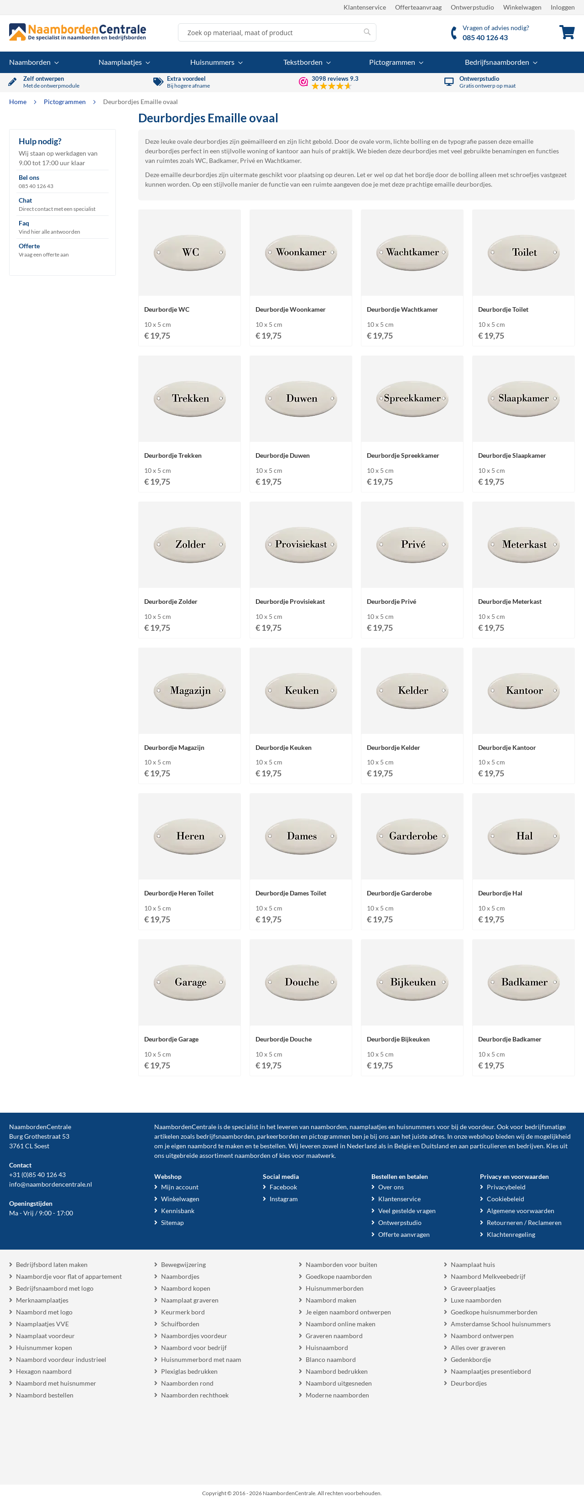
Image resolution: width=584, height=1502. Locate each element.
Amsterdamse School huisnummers (501, 1324)
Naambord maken (331, 1300)
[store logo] (77, 32)
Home (18, 101)
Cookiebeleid (505, 1199)
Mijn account (179, 1187)
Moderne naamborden (337, 1395)
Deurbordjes (469, 1383)
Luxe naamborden (476, 1300)
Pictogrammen (65, 101)
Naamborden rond (187, 1383)
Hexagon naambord (44, 1371)
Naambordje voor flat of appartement (69, 1276)
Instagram (284, 1199)
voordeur (481, 1126)
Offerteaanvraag (418, 7)
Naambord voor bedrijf (194, 1347)
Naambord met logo (44, 1312)
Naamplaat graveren (190, 1300)
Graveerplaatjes (473, 1288)
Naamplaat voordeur (45, 1336)
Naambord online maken (340, 1324)
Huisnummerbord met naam (201, 1359)
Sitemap (172, 1222)
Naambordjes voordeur (194, 1336)
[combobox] (277, 32)
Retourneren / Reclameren (524, 1222)
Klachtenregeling (511, 1234)
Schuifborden (180, 1324)
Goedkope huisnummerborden (494, 1312)
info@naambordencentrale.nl (50, 1184)
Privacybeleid (506, 1187)
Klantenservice (365, 7)
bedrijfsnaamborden (225, 1136)
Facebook (283, 1187)
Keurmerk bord (183, 1312)
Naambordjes (180, 1276)
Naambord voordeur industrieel (61, 1359)
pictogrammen (329, 1136)
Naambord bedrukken (337, 1371)
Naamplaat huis (473, 1264)
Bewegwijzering (183, 1264)
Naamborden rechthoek (195, 1395)
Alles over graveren (478, 1347)
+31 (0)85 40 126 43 (37, 1174)
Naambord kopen (185, 1288)
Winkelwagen (522, 7)
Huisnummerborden (335, 1288)
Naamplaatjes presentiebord (491, 1371)
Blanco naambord (331, 1359)
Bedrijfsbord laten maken (52, 1264)
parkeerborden (278, 1136)
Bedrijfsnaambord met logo (55, 1288)
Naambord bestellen (44, 1395)
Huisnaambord (327, 1347)
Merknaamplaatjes (42, 1300)
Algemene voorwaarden (520, 1210)
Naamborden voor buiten (341, 1264)
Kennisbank (177, 1210)
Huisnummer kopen (44, 1347)
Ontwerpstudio (472, 7)
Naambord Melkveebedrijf (488, 1276)
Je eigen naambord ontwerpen (348, 1312)
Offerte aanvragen (404, 1234)
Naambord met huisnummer (56, 1383)
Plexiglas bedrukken (189, 1371)
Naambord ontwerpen (482, 1336)
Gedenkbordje (471, 1359)
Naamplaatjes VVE (42, 1324)
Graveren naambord (334, 1336)
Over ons (391, 1187)
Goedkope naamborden (339, 1276)
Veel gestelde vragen (407, 1210)
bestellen (273, 1146)
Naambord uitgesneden (339, 1383)
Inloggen (563, 7)
